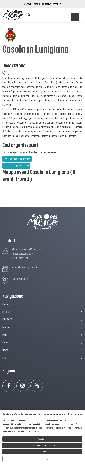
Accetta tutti (42, 439)
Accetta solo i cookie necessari (42, 445)
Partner (42, 342)
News (42, 350)
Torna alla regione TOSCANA (16, 165)
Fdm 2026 (42, 319)
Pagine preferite (53, 4)
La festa (42, 312)
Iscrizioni (42, 327)
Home (42, 304)
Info (42, 358)
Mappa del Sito (31, 4)
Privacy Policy (42, 458)
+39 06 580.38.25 (20, 279)
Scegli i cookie (42, 451)
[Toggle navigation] (75, 17)
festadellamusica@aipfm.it (24, 267)
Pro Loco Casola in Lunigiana (17, 159)
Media (42, 335)
